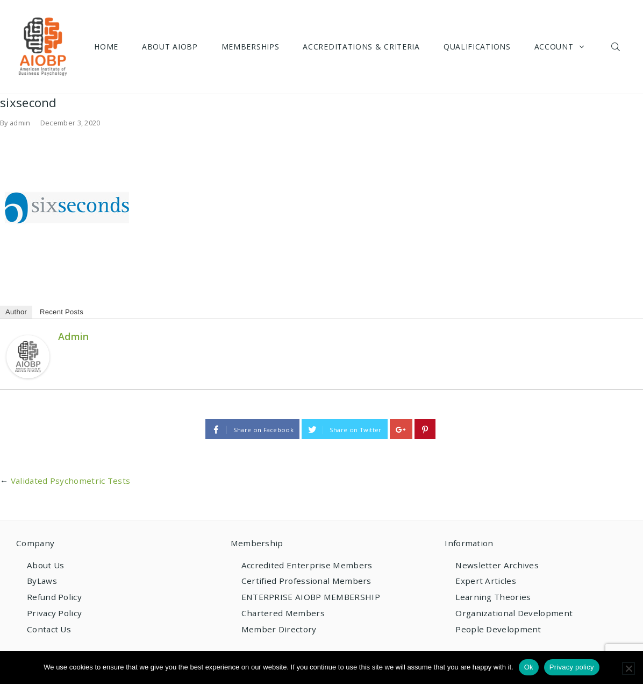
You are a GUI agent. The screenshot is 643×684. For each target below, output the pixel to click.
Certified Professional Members (306, 580)
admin (20, 123)
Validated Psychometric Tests (71, 480)
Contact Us (49, 629)
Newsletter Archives (497, 565)
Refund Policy (54, 596)
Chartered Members (283, 613)
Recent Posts (61, 312)
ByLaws (42, 580)
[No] (628, 668)
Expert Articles (485, 580)
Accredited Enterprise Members (307, 565)
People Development (498, 629)
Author (16, 312)
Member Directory (279, 629)
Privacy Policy (54, 613)
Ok (528, 667)
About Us (45, 565)
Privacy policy (571, 667)
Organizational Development (514, 613)
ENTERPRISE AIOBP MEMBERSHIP (310, 596)
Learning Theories (493, 596)
